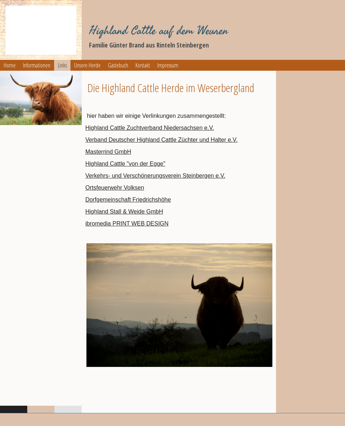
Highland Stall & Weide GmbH (124, 211)
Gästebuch (118, 65)
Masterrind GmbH (108, 152)
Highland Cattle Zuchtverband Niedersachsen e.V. (149, 128)
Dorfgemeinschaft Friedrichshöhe (128, 200)
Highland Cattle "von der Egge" (125, 164)
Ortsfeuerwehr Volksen (114, 188)
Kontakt (142, 65)
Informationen (36, 65)
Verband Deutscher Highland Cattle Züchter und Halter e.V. (161, 140)
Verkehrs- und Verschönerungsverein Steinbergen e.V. (155, 176)
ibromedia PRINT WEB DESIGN (127, 223)
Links (62, 65)
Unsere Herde (87, 65)
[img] (40, 29)
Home (10, 65)
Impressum (167, 65)
